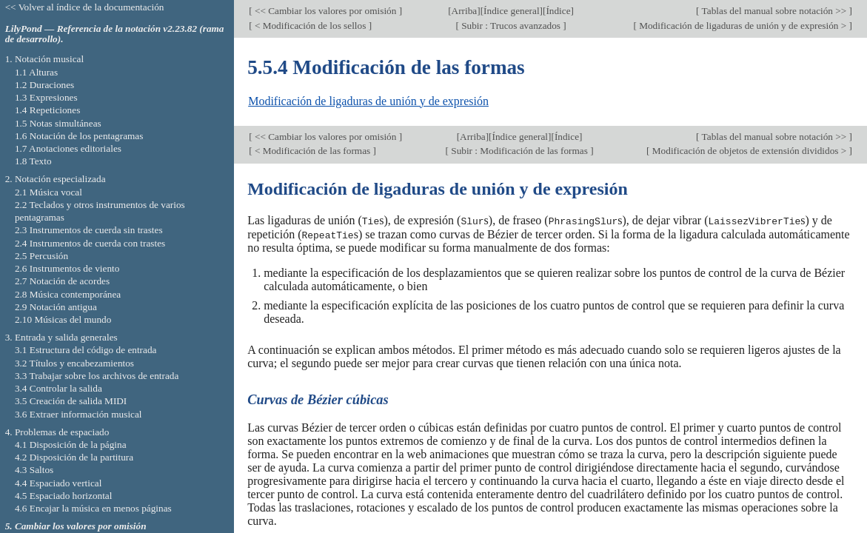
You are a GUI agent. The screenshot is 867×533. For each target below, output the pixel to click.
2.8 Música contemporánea (68, 294)
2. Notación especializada (55, 178)
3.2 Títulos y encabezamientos (74, 363)
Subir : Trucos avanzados (511, 25)
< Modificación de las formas (312, 150)
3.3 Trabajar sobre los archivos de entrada (96, 375)
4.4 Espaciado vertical (58, 483)
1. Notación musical (44, 58)
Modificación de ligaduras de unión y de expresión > (743, 25)
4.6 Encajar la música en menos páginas (93, 508)
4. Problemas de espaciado (57, 432)
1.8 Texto (33, 161)
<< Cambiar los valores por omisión (325, 10)
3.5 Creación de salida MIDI (71, 400)
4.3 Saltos (34, 469)
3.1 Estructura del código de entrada (86, 349)
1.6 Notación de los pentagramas (79, 135)
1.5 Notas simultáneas (58, 123)
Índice (558, 10)
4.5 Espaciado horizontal (64, 495)
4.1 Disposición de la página (71, 444)
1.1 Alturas (36, 72)
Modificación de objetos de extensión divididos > (749, 150)
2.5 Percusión (41, 255)
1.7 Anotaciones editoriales (68, 148)
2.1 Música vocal (48, 192)
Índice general (511, 10)
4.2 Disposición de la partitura (74, 457)
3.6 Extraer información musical (78, 414)
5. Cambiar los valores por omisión (76, 526)
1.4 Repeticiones (47, 109)
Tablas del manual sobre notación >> (774, 10)
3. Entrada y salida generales (61, 337)
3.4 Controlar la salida (58, 388)
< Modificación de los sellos (310, 25)
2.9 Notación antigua (56, 306)
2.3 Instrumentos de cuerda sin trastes (89, 229)
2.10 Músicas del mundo (63, 319)
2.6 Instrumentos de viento (67, 268)
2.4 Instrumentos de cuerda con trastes (90, 243)
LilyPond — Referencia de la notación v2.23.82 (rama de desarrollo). (114, 34)
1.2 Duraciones (44, 84)
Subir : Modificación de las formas (519, 150)
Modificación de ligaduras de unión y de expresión (368, 101)
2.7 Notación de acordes (62, 280)
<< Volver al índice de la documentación (84, 7)
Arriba (465, 10)
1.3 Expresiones (46, 97)
